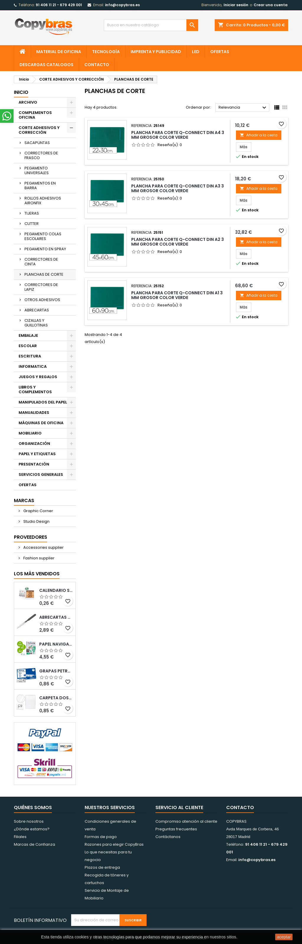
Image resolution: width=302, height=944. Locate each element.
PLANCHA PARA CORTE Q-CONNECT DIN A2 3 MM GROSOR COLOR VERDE (177, 241)
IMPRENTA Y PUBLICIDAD (156, 52)
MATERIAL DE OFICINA (58, 52)
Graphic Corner (37, 511)
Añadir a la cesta (259, 135)
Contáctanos (167, 837)
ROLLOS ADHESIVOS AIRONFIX (42, 200)
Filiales (20, 837)
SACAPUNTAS (37, 143)
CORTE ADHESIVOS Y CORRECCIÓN (39, 130)
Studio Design (36, 521)
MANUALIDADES (34, 412)
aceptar (284, 937)
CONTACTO (96, 65)
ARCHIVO (28, 102)
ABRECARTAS (36, 310)
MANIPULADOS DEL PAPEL (43, 402)
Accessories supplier (43, 547)
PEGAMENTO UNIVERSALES (36, 170)
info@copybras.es (122, 4)
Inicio (21, 92)
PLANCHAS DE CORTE (43, 274)
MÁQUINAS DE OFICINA (41, 423)
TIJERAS (31, 213)
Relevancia (243, 107)
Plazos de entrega (102, 867)
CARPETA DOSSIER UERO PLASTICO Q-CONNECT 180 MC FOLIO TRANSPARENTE (56, 697)
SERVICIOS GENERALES (41, 474)
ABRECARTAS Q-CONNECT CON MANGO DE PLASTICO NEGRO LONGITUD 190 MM (56, 617)
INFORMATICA (33, 366)
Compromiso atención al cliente (186, 821)
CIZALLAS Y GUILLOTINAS (36, 323)
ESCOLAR (28, 346)
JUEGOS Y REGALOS (38, 377)
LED (195, 52)
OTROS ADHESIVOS (42, 300)
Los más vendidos (37, 573)
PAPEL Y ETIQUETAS (37, 454)
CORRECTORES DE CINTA (41, 262)
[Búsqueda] (151, 25)
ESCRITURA (30, 356)
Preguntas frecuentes (176, 829)
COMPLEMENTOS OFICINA (35, 115)
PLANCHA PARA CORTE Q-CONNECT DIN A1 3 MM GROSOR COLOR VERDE (177, 295)
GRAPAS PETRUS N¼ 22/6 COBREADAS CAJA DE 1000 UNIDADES (56, 671)
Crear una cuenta (271, 4)
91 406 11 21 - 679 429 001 (59, 4)
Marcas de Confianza (34, 844)
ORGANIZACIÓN (34, 443)
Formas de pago (101, 837)
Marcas (24, 500)
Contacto (240, 807)
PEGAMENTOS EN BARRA (40, 185)
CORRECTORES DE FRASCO (41, 155)
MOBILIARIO (30, 433)
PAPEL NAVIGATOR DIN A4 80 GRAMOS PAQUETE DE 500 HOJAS (56, 644)
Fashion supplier (38, 558)
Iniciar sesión (236, 4)
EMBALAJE (28, 335)
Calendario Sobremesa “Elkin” (56, 590)
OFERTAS (219, 52)
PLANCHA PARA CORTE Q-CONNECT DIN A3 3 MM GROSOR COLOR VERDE (177, 188)
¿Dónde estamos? (32, 829)
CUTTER (31, 223)
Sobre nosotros (29, 821)
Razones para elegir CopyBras (114, 844)
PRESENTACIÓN (34, 464)
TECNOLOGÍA (106, 52)
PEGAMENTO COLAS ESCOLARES (42, 236)
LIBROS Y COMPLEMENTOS (35, 389)
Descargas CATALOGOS (46, 65)
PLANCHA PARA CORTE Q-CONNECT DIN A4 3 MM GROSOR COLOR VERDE (177, 135)
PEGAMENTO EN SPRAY (45, 249)
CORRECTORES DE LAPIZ (41, 287)
